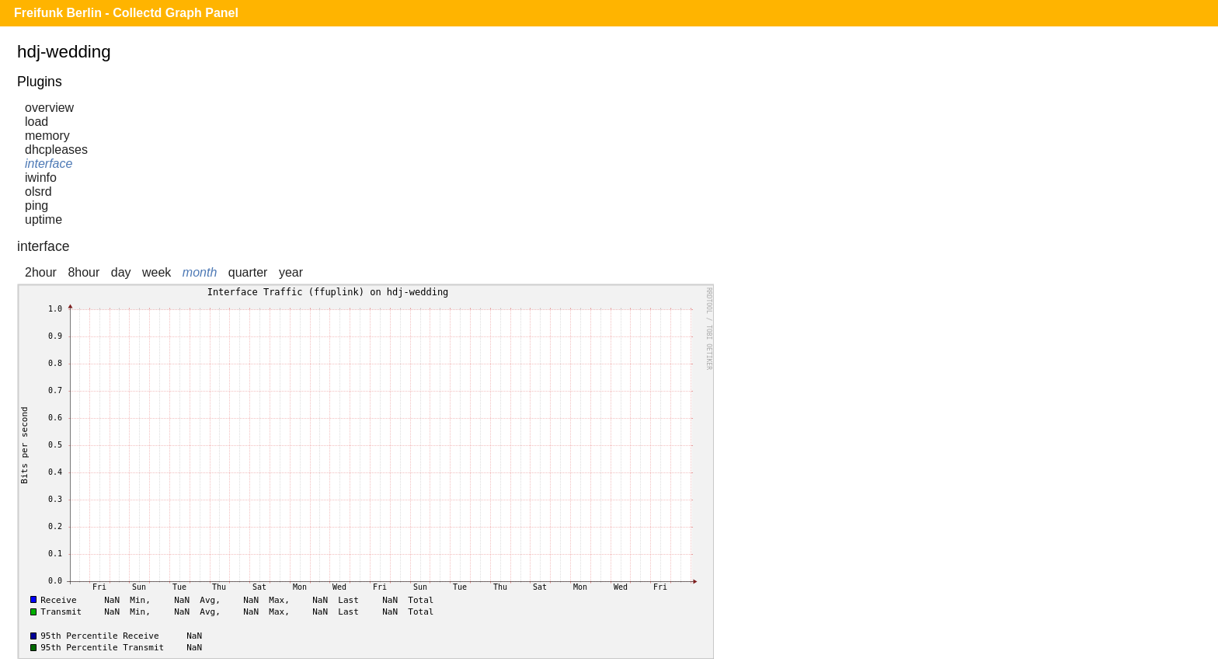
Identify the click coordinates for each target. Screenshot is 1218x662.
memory (47, 135)
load (36, 121)
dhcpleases (56, 149)
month (200, 272)
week (156, 272)
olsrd (38, 191)
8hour (83, 272)
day (121, 272)
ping (36, 205)
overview (49, 107)
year (291, 272)
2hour (41, 272)
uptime (43, 219)
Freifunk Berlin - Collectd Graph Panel (126, 12)
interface (48, 163)
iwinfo (41, 177)
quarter (248, 272)
